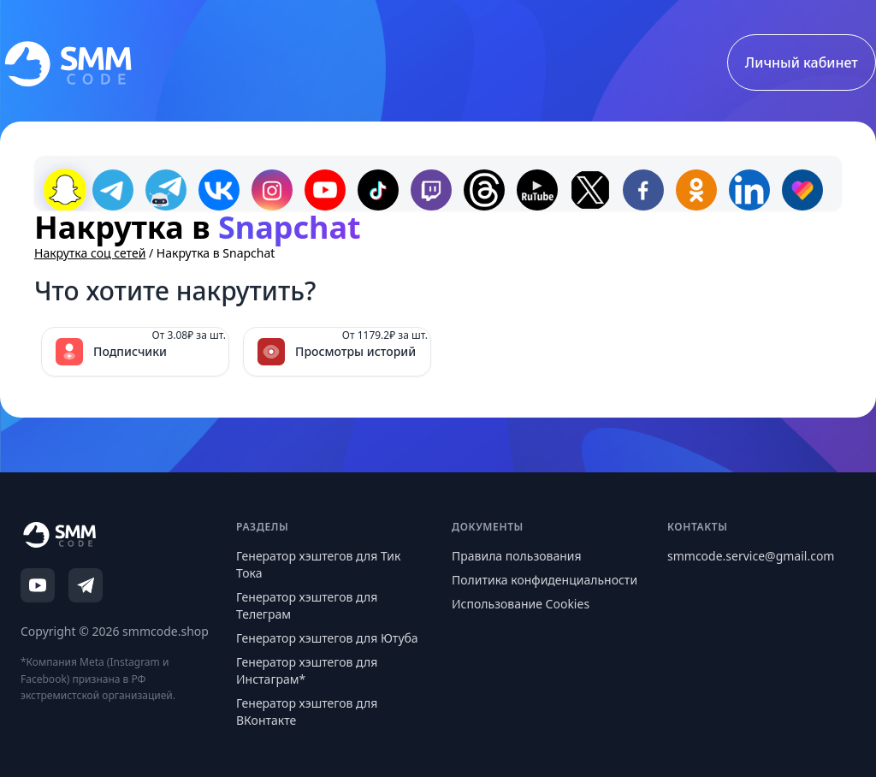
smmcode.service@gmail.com (750, 556)
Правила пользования (517, 556)
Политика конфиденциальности (544, 580)
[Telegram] (85, 585)
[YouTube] (38, 585)
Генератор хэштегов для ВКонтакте (306, 711)
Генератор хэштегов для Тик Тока (318, 564)
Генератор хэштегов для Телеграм (306, 605)
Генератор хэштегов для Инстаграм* (306, 670)
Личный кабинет (801, 62)
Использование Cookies (520, 604)
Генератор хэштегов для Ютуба (327, 638)
